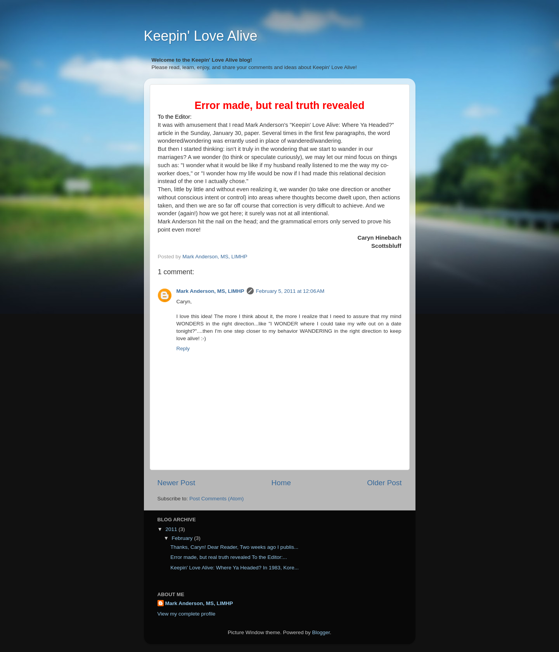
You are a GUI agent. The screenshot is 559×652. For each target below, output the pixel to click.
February (183, 538)
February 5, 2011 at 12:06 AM (290, 291)
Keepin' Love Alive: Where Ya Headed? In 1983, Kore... (234, 568)
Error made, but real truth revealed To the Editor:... (228, 557)
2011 (171, 529)
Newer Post (176, 483)
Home (281, 483)
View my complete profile (186, 614)
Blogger (321, 632)
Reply (183, 348)
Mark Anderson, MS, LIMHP (210, 291)
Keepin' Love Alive (201, 36)
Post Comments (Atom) (216, 499)
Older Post (384, 483)
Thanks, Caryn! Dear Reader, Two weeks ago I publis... (234, 547)
